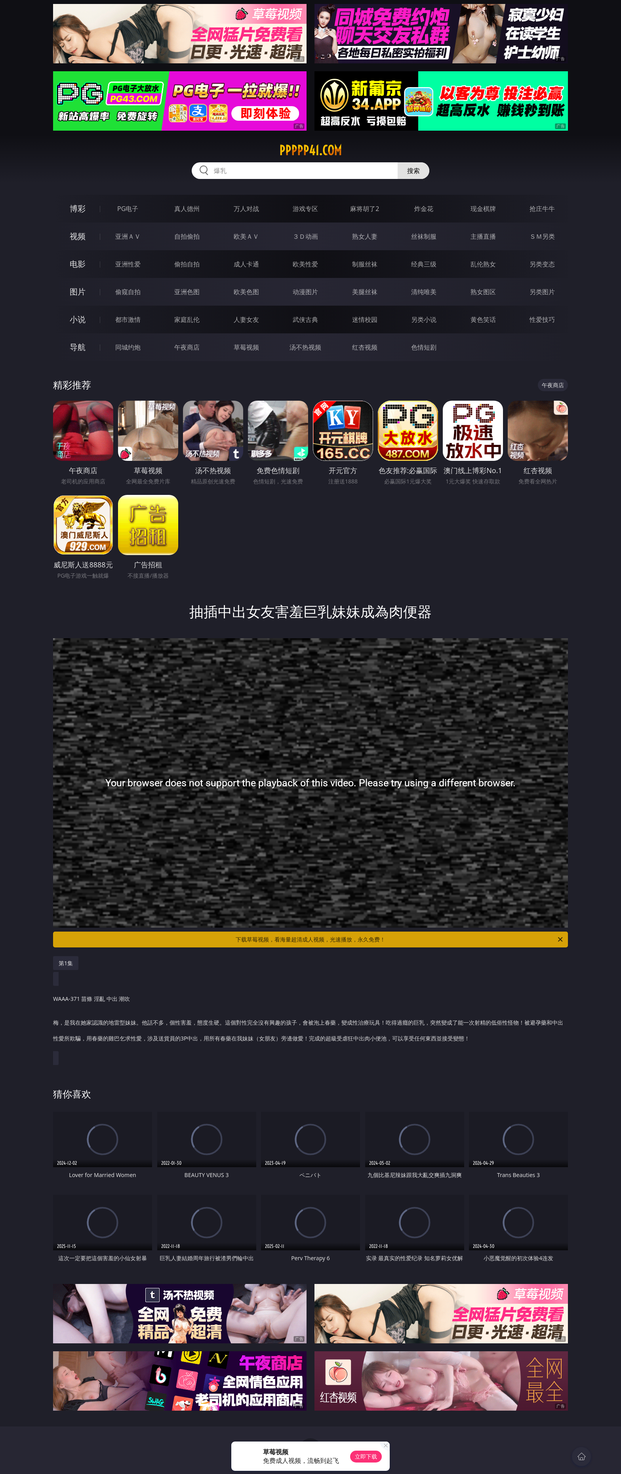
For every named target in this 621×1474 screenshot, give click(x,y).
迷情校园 (364, 319)
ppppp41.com (310, 150)
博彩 (78, 208)
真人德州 (187, 208)
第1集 (66, 963)
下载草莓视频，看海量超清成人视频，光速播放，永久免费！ (400, 939)
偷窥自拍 (128, 291)
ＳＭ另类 (542, 236)
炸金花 (423, 208)
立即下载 (366, 1456)
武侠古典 (305, 319)
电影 (78, 264)
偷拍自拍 (187, 264)
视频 (78, 236)
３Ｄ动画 (305, 236)
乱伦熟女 (483, 264)
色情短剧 (423, 347)
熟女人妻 (364, 236)
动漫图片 (305, 291)
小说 (78, 319)
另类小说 (423, 319)
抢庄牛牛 (542, 208)
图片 (78, 291)
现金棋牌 (483, 208)
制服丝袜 (364, 264)
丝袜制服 (423, 236)
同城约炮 (128, 347)
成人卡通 (246, 264)
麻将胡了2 (364, 208)
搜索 (413, 170)
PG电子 (127, 208)
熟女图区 (483, 291)
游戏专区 (305, 208)
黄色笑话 (483, 319)
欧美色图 (246, 291)
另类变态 (542, 264)
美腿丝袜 (364, 291)
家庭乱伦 (187, 319)
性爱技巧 (542, 319)
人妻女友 (246, 319)
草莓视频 (246, 347)
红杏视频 (364, 347)
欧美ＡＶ (246, 236)
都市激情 (128, 319)
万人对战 (246, 208)
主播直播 (483, 236)
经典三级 (423, 264)
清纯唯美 (423, 291)
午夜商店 (187, 347)
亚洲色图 (187, 291)
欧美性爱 (305, 264)
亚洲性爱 (128, 264)
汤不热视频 (305, 347)
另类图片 (542, 291)
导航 (78, 347)
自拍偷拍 (187, 236)
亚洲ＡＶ (128, 236)
